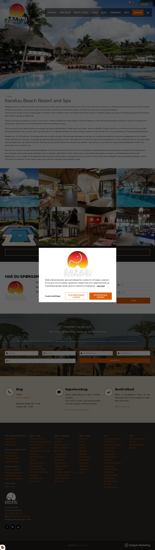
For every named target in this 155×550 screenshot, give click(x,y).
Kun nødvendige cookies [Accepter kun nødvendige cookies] (76, 296)
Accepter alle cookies (100, 296)
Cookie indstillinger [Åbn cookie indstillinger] (53, 296)
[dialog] (77, 275)
